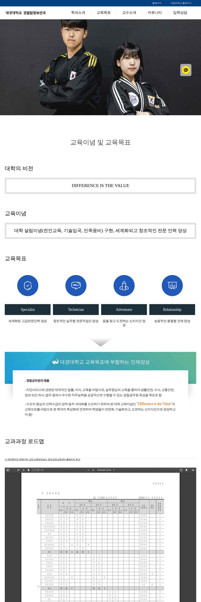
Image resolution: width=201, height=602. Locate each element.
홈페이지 (156, 3)
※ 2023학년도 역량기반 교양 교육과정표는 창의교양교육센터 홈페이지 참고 (42, 459)
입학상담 (180, 13)
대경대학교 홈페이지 (181, 3)
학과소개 (78, 13)
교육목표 (104, 13)
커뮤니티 (155, 13)
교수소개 (129, 13)
